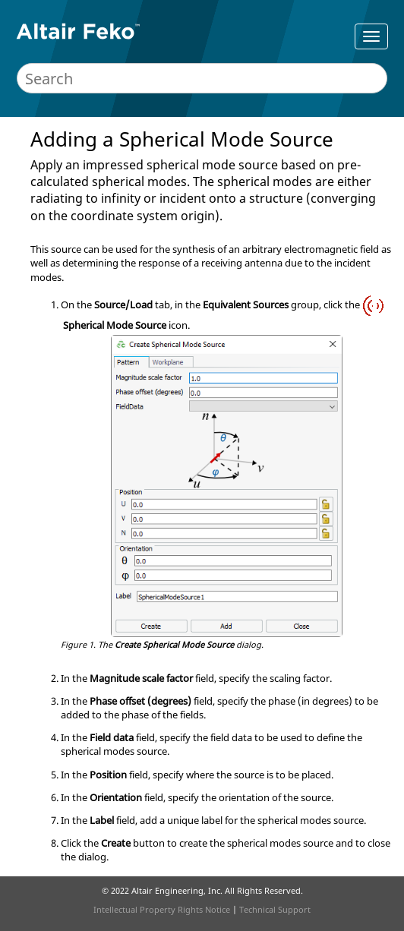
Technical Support (275, 909)
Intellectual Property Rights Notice (161, 909)
